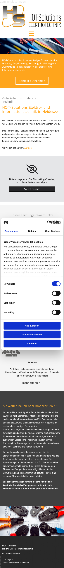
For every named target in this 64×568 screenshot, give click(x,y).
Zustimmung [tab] (11, 231)
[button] (31, 34)
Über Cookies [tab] (52, 231)
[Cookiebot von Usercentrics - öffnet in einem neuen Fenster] (47, 223)
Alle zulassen (32, 325)
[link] (32, 169)
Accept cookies (32, 189)
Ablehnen (32, 343)
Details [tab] (32, 231)
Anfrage (28, 148)
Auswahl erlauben (32, 334)
